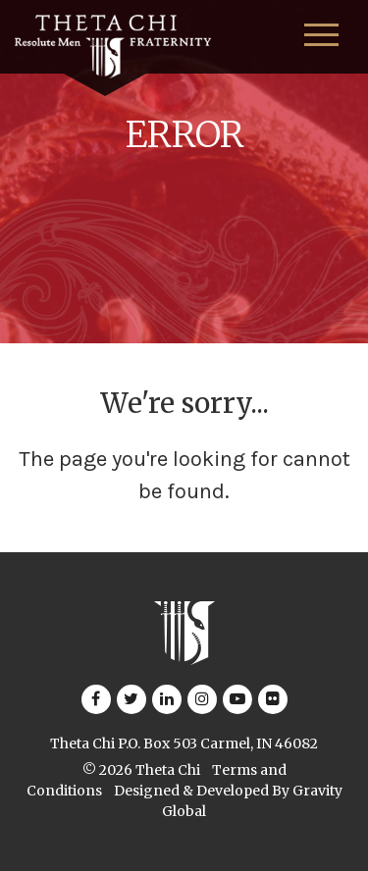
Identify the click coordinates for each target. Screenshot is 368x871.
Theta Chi (167, 770)
